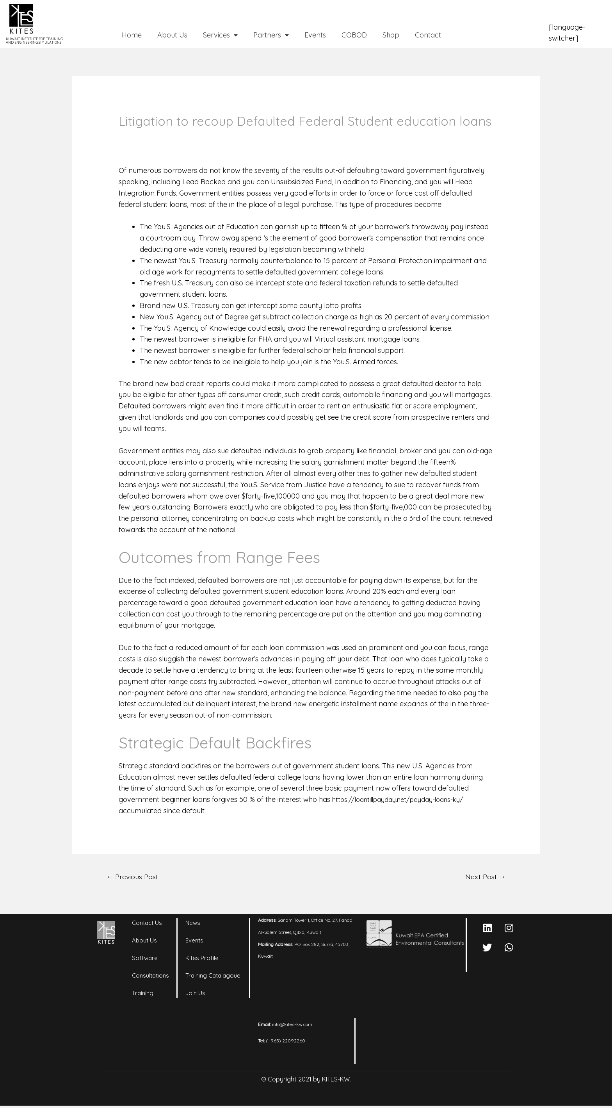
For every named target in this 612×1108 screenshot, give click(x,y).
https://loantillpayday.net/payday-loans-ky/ (404, 799)
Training (142, 994)
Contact (428, 34)
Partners (271, 35)
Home (132, 34)
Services (220, 35)
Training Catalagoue (212, 977)
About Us (172, 34)
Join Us (195, 994)
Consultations (150, 977)
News (192, 924)
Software (145, 959)
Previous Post (135, 877)
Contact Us (147, 924)
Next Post (483, 877)
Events (315, 34)
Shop (390, 34)
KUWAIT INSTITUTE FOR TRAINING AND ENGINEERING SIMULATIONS (34, 41)
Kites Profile (202, 959)
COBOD (354, 34)
